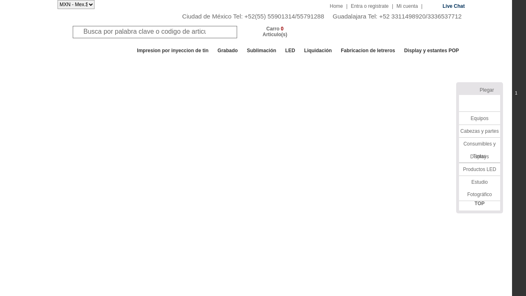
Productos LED (479, 169)
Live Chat (454, 6)
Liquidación (318, 50)
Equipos (479, 118)
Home (336, 6)
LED (290, 50)
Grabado (227, 50)
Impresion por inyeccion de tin (172, 50)
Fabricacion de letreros (368, 50)
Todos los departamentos (96, 50)
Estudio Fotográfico (479, 188)
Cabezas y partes (479, 131)
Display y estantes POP (431, 50)
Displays (479, 157)
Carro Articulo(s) (275, 31)
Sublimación (261, 50)
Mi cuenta (407, 6)
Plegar (487, 90)
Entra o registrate (370, 6)
